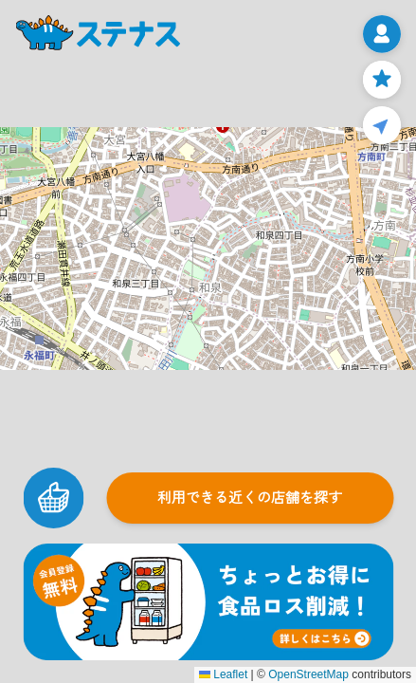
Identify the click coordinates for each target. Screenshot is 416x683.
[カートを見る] (53, 498)
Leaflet (223, 674)
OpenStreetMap (308, 674)
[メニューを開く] (382, 34)
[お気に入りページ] (382, 80)
